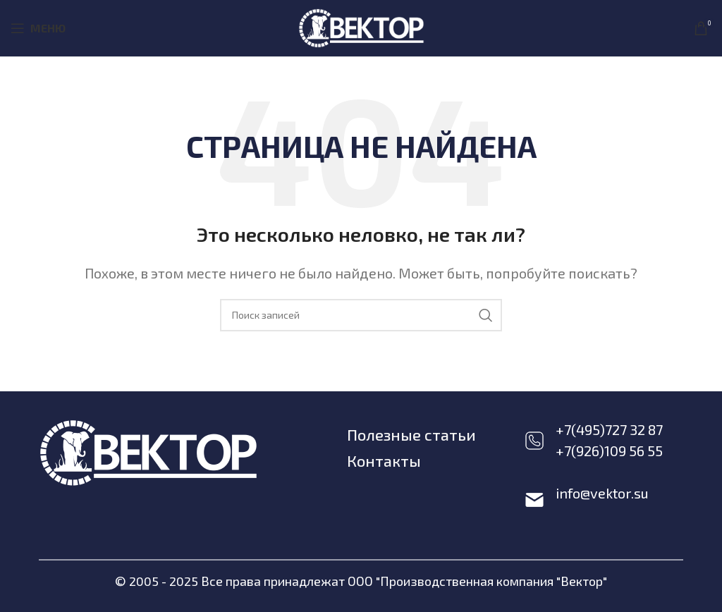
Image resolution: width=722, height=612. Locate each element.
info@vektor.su (602, 492)
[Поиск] (361, 315)
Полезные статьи (411, 434)
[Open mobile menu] (38, 28)
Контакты (384, 460)
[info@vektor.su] (534, 499)
